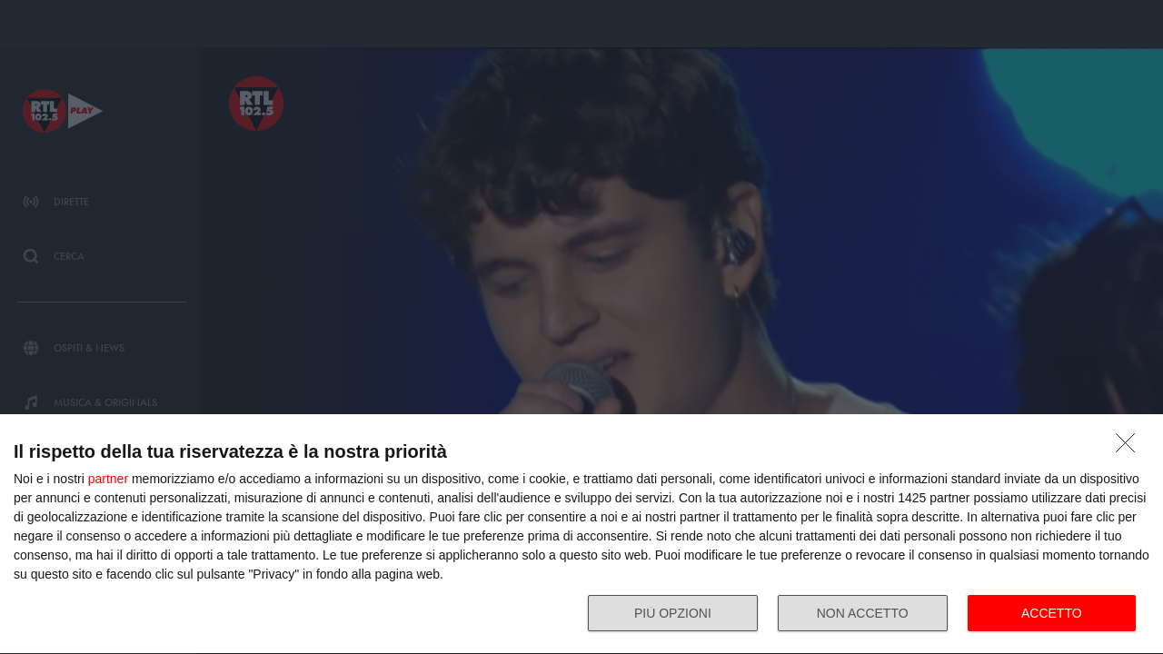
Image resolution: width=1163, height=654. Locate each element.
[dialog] (581, 534)
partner (108, 478)
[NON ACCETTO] (1130, 447)
